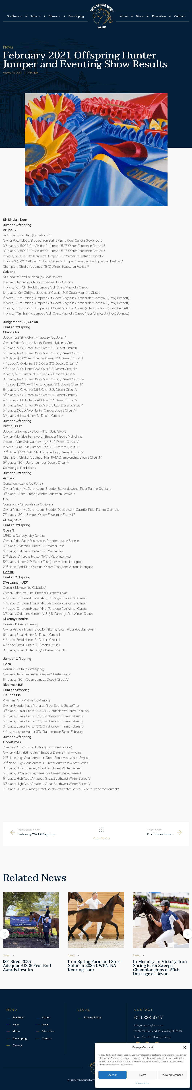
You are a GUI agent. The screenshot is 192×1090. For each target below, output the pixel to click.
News (140, 16)
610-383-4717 (148, 1017)
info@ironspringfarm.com (148, 1025)
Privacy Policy (142, 1083)
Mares (54, 16)
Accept (112, 1074)
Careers (17, 1045)
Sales (35, 16)
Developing (76, 16)
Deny (142, 1074)
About (124, 16)
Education (159, 16)
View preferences (172, 1074)
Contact (179, 16)
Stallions (14, 16)
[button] (185, 1047)
